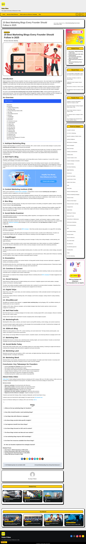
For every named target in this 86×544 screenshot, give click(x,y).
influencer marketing (13, 222)
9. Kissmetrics (10, 119)
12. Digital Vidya (10, 124)
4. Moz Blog (9, 112)
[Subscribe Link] (80, 14)
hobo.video (11, 40)
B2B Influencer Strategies (72, 142)
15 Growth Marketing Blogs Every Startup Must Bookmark (47, 464)
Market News (69, 209)
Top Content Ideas (70, 240)
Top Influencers (70, 243)
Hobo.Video (5, 8)
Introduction (9, 104)
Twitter (68, 252)
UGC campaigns (45, 274)
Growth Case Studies (71, 176)
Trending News (70, 249)
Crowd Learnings (70, 163)
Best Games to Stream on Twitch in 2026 (75, 86)
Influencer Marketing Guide (72, 191)
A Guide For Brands (71, 130)
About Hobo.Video (11, 138)
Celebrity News (70, 154)
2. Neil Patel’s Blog (11, 109)
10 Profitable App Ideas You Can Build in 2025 (15, 464)
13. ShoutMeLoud (10, 125)
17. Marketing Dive (11, 131)
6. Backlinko (9, 115)
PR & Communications (71, 225)
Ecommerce (69, 173)
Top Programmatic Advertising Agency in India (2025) (17, 452)
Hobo (68, 185)
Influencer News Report (71, 200)
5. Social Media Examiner (12, 113)
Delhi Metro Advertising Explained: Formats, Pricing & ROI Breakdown (11, 499)
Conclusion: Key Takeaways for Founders (16, 137)
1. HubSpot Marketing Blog (13, 107)
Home (4, 14)
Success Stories (70, 234)
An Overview (9, 106)
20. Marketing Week (11, 135)
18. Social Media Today (12, 132)
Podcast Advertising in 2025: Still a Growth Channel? (17, 451)
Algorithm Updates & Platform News (74, 136)
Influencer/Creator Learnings (72, 203)
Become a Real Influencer (12, 14)
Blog (40, 14)
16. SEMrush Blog (11, 130)
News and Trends (70, 216)
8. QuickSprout (10, 118)
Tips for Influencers (71, 237)
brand (7, 40)
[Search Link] (77, 14)
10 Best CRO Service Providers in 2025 (14, 454)
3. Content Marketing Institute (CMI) (14, 110)
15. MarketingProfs (11, 128)
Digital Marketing (6, 32)
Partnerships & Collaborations (73, 219)
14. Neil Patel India (11, 127)
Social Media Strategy (71, 231)
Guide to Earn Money (71, 182)
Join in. (35, 399)
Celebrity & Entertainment (72, 151)
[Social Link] (71, 535)
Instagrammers (70, 206)
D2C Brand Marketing (71, 166)
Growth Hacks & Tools (71, 179)
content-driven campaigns (21, 191)
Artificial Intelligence (71, 139)
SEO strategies (25, 229)
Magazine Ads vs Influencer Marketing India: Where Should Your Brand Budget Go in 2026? (53, 498)
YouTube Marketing (71, 255)
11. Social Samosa (11, 122)
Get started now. (39, 397)
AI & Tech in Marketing (71, 133)
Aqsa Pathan (33, 478)
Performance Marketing (71, 222)
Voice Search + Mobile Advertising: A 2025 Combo (16, 449)
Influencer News (70, 197)
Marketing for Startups (71, 212)
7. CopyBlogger (10, 116)
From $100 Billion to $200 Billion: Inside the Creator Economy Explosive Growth (11, 522)
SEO (68, 228)
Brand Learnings (70, 148)
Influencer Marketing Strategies (73, 194)
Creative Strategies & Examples (73, 160)
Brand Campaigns (70, 145)
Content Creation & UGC (72, 157)
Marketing (16, 40)
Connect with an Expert (48, 181)
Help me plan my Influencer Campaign (28, 14)
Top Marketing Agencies (71, 246)
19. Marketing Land (11, 134)
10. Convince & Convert (12, 121)
